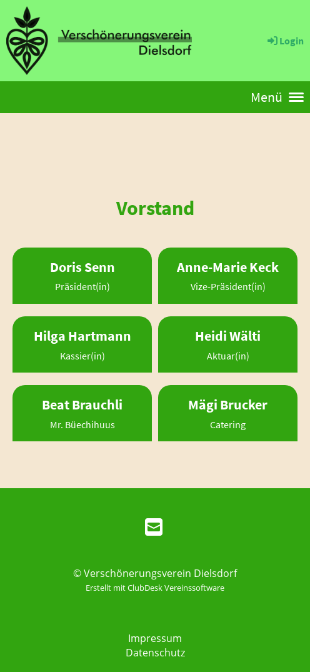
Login (285, 40)
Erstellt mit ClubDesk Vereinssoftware (155, 587)
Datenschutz (155, 652)
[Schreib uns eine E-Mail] (153, 526)
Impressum (155, 638)
